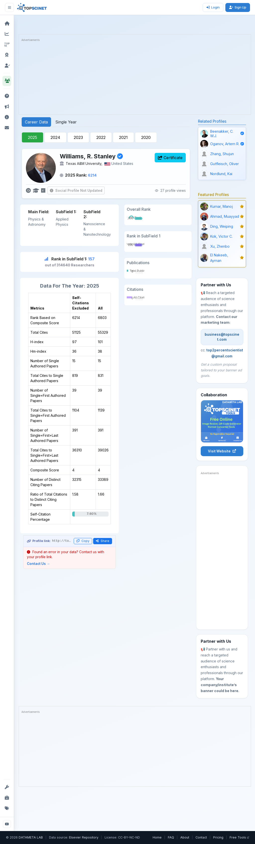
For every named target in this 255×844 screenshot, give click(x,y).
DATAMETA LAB (31, 837)
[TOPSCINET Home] (32, 7)
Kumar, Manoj (221, 206)
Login (213, 7)
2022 (101, 137)
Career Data (36, 121)
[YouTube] (7, 824)
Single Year (66, 121)
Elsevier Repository (83, 837)
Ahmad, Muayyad (224, 216)
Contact (201, 837)
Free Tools (239, 837)
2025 (32, 137)
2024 (55, 137)
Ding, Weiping (221, 226)
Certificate (170, 157)
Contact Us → (38, 564)
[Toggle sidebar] (9, 7)
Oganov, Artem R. (224, 144)
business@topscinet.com (222, 336)
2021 (123, 137)
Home (157, 837)
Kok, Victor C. (221, 236)
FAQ (171, 837)
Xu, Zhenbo (220, 246)
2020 (146, 137)
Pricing (218, 837)
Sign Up (237, 7)
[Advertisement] (134, 77)
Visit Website (222, 451)
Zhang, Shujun (222, 154)
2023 (78, 137)
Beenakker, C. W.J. (221, 133)
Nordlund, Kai (221, 174)
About (184, 837)
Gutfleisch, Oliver (224, 164)
